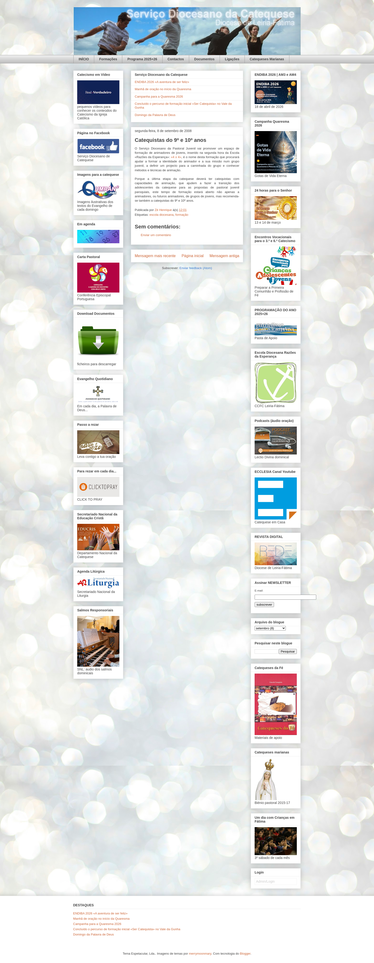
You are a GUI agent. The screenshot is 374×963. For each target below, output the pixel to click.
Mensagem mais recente (155, 256)
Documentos (204, 59)
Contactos (176, 59)
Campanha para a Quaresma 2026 (159, 96)
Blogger (245, 953)
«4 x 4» (176, 157)
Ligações (232, 59)
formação (181, 214)
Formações (108, 59)
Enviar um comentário (156, 235)
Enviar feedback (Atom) (196, 268)
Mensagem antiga (224, 256)
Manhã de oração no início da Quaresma (163, 89)
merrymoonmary (200, 953)
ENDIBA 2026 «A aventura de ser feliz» (162, 82)
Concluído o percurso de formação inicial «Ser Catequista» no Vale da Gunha (126, 929)
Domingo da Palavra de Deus (155, 115)
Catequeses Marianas (267, 59)
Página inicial (192, 256)
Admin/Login (265, 881)
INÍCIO (84, 59)
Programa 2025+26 (142, 59)
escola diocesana (161, 214)
